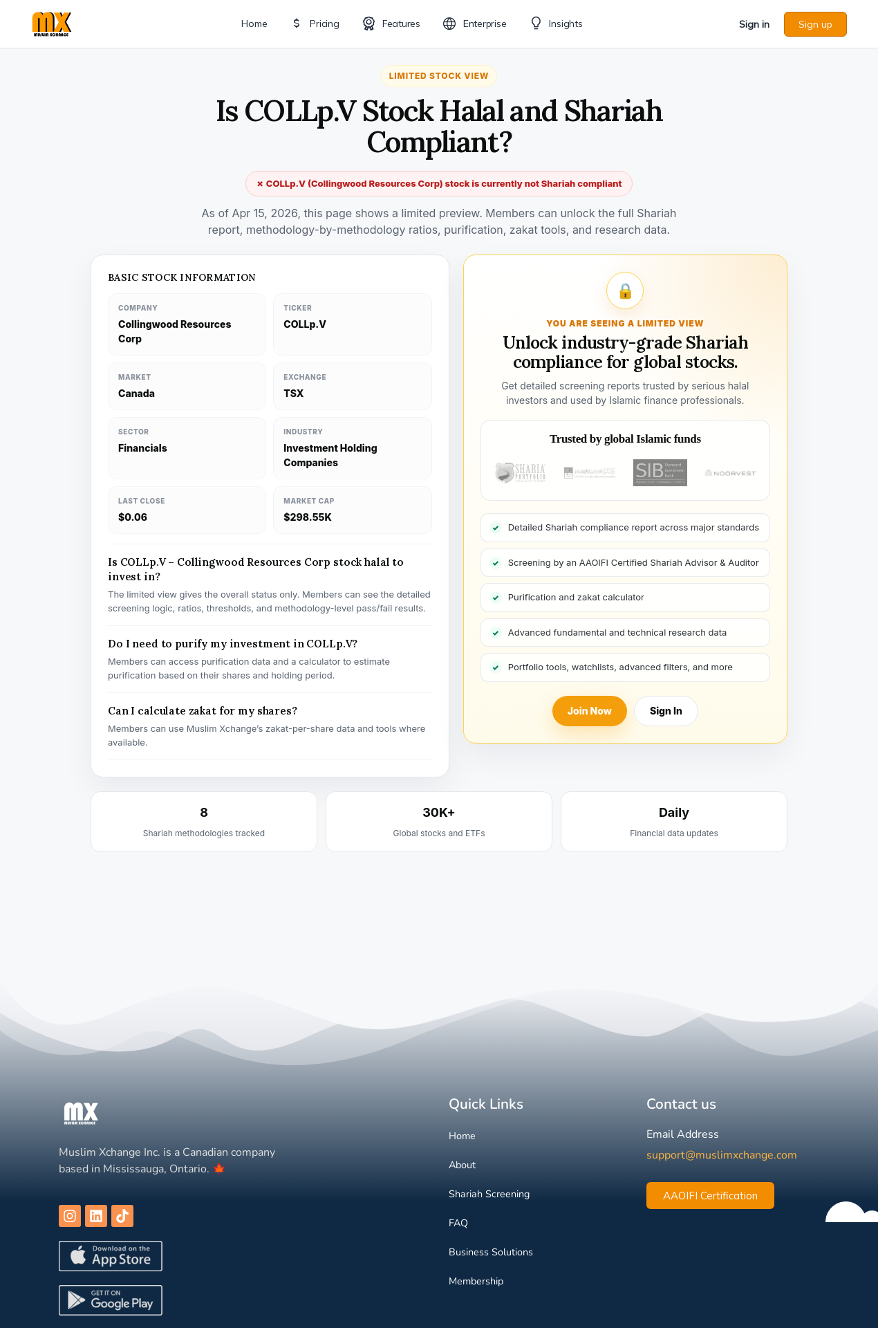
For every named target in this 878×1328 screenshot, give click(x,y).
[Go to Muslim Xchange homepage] (52, 22)
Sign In (666, 711)
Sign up (815, 24)
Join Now (590, 711)
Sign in (754, 24)
